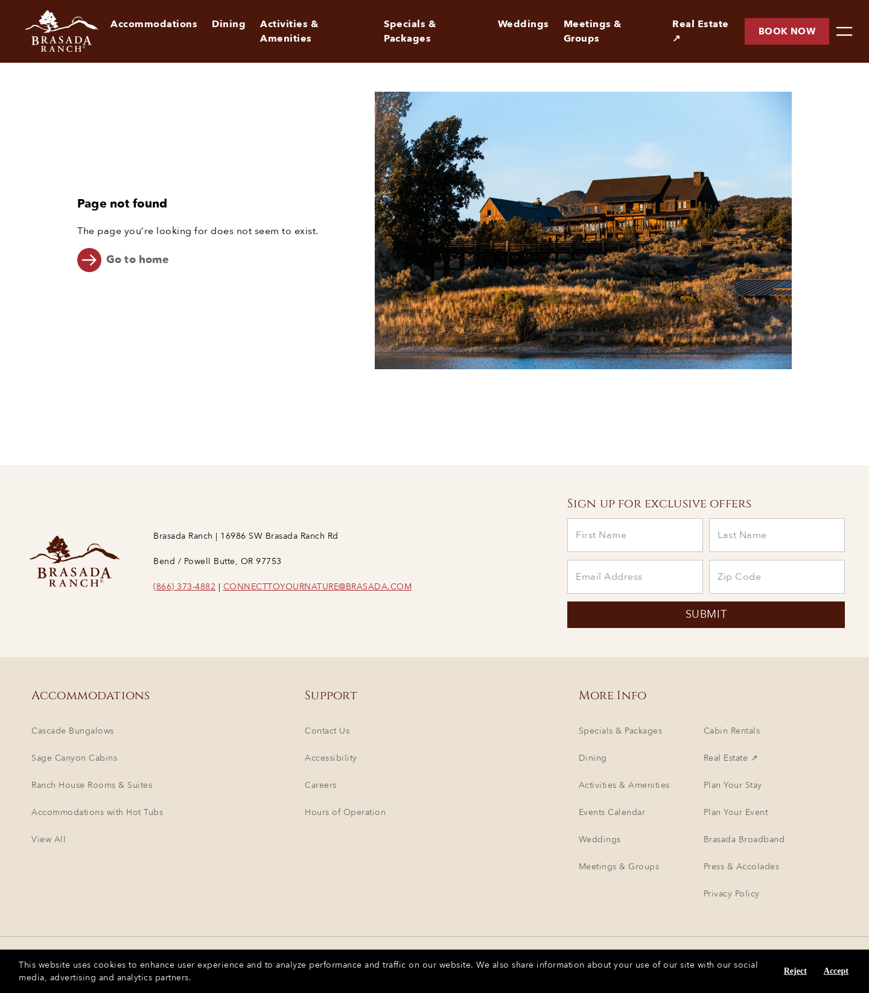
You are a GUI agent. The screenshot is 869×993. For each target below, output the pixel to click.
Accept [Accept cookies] (836, 971)
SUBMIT (706, 614)
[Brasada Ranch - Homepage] (51, 31)
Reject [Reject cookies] (795, 971)
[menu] (844, 31)
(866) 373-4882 (184, 586)
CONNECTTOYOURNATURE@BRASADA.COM (317, 586)
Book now (787, 31)
